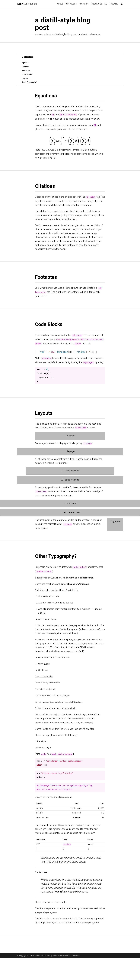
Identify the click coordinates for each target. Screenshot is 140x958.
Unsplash (76, 956)
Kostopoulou (28, 3)
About (60, 3)
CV (105, 3)
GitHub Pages (58, 956)
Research (83, 3)
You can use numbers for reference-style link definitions (63, 701)
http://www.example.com (82, 717)
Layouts (25, 78)
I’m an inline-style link (45, 675)
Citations (25, 67)
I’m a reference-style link (47, 688)
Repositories (96, 3)
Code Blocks (27, 74)
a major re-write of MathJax (73, 149)
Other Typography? (30, 82)
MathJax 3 (54, 110)
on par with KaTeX (49, 157)
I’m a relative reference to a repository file (55, 694)
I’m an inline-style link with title (50, 682)
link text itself (71, 707)
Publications (71, 3)
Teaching (113, 3)
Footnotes (26, 70)
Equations (26, 63)
